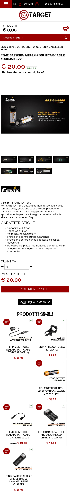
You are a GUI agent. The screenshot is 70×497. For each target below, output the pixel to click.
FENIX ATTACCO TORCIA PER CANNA (51, 348)
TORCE (35, 47)
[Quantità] (16, 267)
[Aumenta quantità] (31, 266)
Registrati (58, 4)
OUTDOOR (23, 47)
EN (14, 4)
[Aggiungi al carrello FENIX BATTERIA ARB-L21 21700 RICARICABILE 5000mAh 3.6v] (39, 363)
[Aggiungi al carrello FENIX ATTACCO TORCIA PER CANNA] (39, 322)
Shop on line (7, 47)
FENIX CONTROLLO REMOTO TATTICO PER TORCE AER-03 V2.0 (18, 435)
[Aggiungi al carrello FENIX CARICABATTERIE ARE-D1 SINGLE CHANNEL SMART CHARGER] (6, 451)
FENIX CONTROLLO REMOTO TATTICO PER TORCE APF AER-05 (18, 350)
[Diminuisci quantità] (2, 266)
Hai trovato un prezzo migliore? (23, 72)
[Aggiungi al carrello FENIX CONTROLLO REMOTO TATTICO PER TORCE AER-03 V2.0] (6, 407)
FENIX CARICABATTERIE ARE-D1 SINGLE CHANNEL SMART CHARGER (19, 480)
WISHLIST (28, 4)
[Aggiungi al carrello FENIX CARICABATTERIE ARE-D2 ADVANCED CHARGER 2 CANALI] (39, 407)
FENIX (45, 47)
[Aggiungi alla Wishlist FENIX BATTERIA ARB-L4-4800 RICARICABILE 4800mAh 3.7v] (35, 302)
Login (48, 4)
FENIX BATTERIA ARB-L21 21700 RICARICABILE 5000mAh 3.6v (51, 391)
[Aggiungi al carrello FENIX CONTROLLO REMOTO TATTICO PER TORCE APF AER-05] (6, 322)
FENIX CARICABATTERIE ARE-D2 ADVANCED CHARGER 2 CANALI (51, 435)
